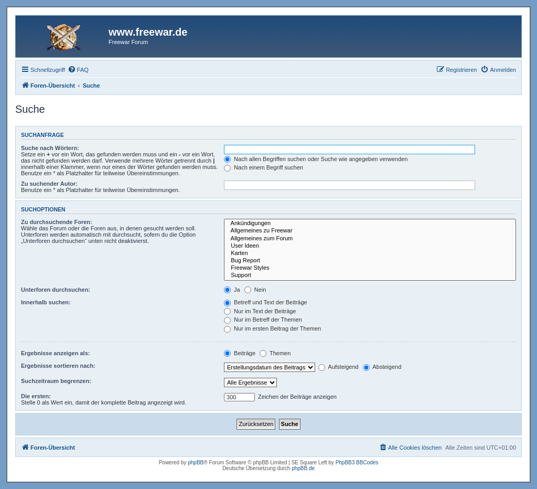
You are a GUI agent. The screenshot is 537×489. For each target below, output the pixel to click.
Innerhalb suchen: (46, 302)
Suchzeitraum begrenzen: (56, 381)
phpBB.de (303, 468)
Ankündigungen (370, 223)
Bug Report (370, 260)
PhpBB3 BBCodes (357, 462)
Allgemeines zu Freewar (370, 231)
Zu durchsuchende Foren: (56, 222)
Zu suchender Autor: (49, 183)
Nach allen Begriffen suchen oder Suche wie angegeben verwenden (315, 159)
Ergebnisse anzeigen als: (55, 353)
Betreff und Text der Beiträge (265, 302)
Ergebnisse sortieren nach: (58, 366)
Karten (370, 253)
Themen (275, 353)
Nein (255, 289)
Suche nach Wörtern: (50, 148)
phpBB (195, 462)
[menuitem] (78, 69)
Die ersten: (36, 396)
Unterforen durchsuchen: (55, 289)
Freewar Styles (370, 268)
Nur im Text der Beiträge (260, 311)
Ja (232, 289)
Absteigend (382, 367)
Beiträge (239, 353)
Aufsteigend (338, 367)
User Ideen (370, 246)
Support (370, 275)
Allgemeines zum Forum (370, 238)
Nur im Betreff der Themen (263, 319)
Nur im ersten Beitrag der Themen (272, 328)
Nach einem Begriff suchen (263, 167)
